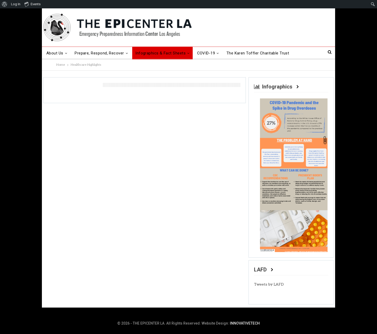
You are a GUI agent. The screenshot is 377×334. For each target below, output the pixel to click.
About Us (54, 53)
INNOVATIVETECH (245, 323)
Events (32, 4)
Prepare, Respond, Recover (99, 53)
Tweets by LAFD (269, 284)
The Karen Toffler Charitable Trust (257, 53)
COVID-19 (206, 53)
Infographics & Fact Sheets (160, 53)
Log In (15, 4)
